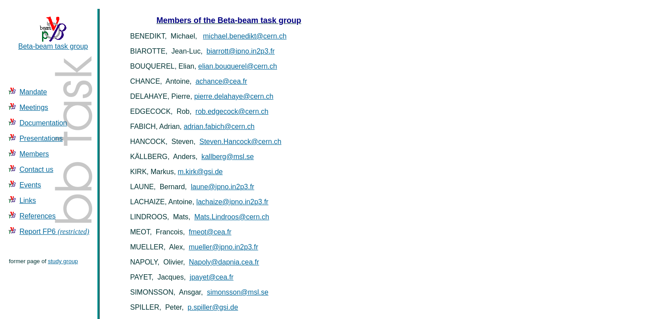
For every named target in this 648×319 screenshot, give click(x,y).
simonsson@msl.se (237, 292)
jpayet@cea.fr (212, 277)
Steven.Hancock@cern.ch (241, 141)
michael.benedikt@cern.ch (245, 36)
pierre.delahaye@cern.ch (234, 96)
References (37, 216)
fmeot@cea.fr (210, 232)
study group (63, 261)
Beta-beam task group (53, 43)
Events (30, 185)
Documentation (43, 123)
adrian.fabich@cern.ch (219, 126)
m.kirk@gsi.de (200, 171)
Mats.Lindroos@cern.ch (231, 217)
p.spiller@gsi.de (213, 307)
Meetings (33, 107)
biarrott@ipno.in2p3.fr (241, 51)
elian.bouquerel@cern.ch (237, 66)
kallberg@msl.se (227, 156)
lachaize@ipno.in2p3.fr (232, 202)
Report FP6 (54, 231)
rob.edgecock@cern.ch (232, 111)
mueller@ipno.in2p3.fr (223, 247)
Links (27, 200)
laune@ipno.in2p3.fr (222, 187)
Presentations (41, 138)
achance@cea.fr (221, 81)
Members (34, 154)
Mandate (33, 92)
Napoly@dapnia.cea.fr (224, 262)
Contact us (36, 169)
